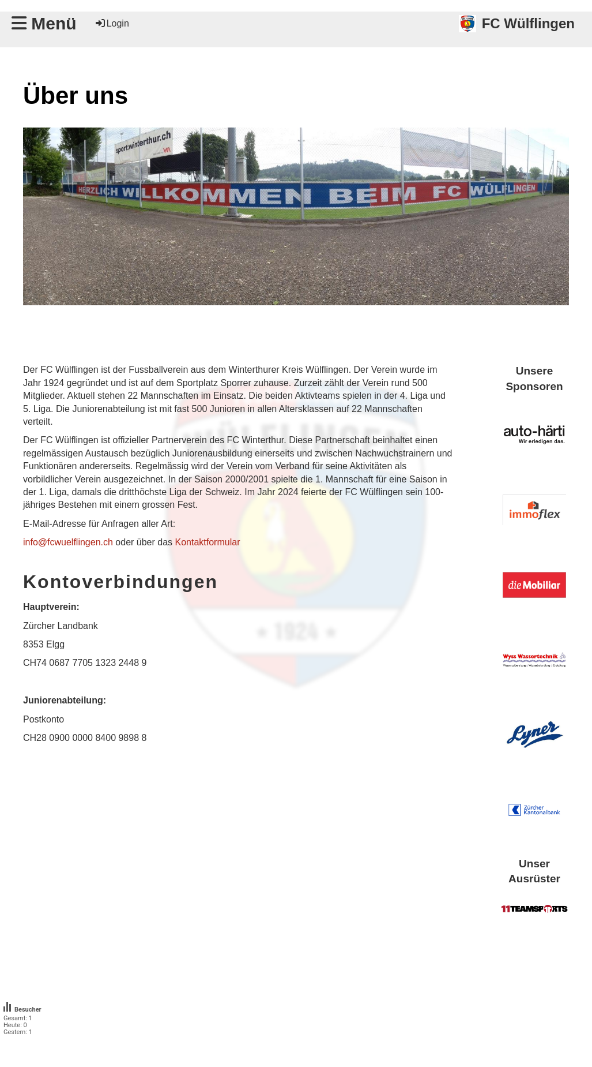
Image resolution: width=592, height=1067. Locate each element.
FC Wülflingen (528, 23)
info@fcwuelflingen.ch (68, 542)
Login (111, 23)
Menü (44, 23)
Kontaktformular (207, 542)
